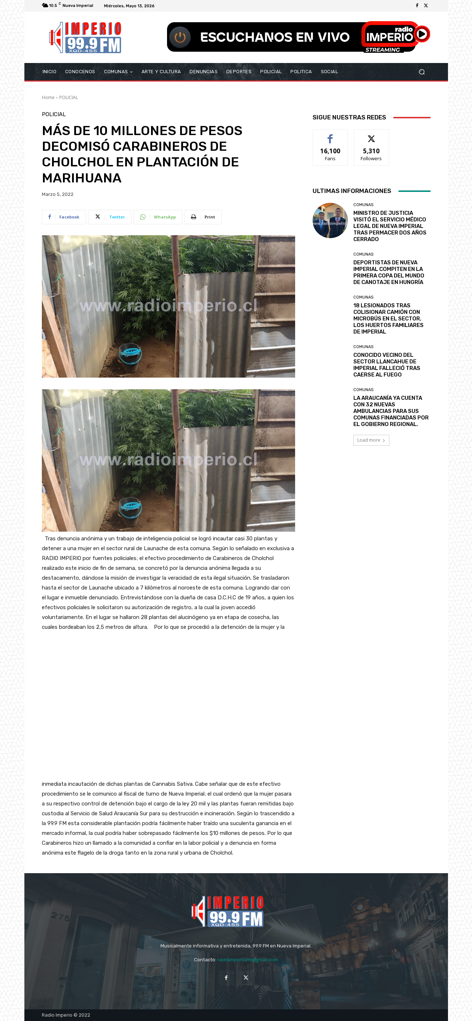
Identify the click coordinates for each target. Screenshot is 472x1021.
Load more (371, 440)
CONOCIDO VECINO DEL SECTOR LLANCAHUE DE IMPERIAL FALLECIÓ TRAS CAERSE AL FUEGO (386, 365)
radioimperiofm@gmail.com (247, 959)
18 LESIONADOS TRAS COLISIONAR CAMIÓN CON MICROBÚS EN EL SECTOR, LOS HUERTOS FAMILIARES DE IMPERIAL (388, 318)
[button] (422, 71)
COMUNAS (363, 205)
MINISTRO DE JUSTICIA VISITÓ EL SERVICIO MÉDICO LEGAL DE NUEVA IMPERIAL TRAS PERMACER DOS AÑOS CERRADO (390, 226)
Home (48, 97)
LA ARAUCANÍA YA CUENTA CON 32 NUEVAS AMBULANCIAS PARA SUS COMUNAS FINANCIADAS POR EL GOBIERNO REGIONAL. (391, 411)
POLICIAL (68, 97)
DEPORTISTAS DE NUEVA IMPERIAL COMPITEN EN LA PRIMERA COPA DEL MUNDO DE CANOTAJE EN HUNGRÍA (388, 272)
